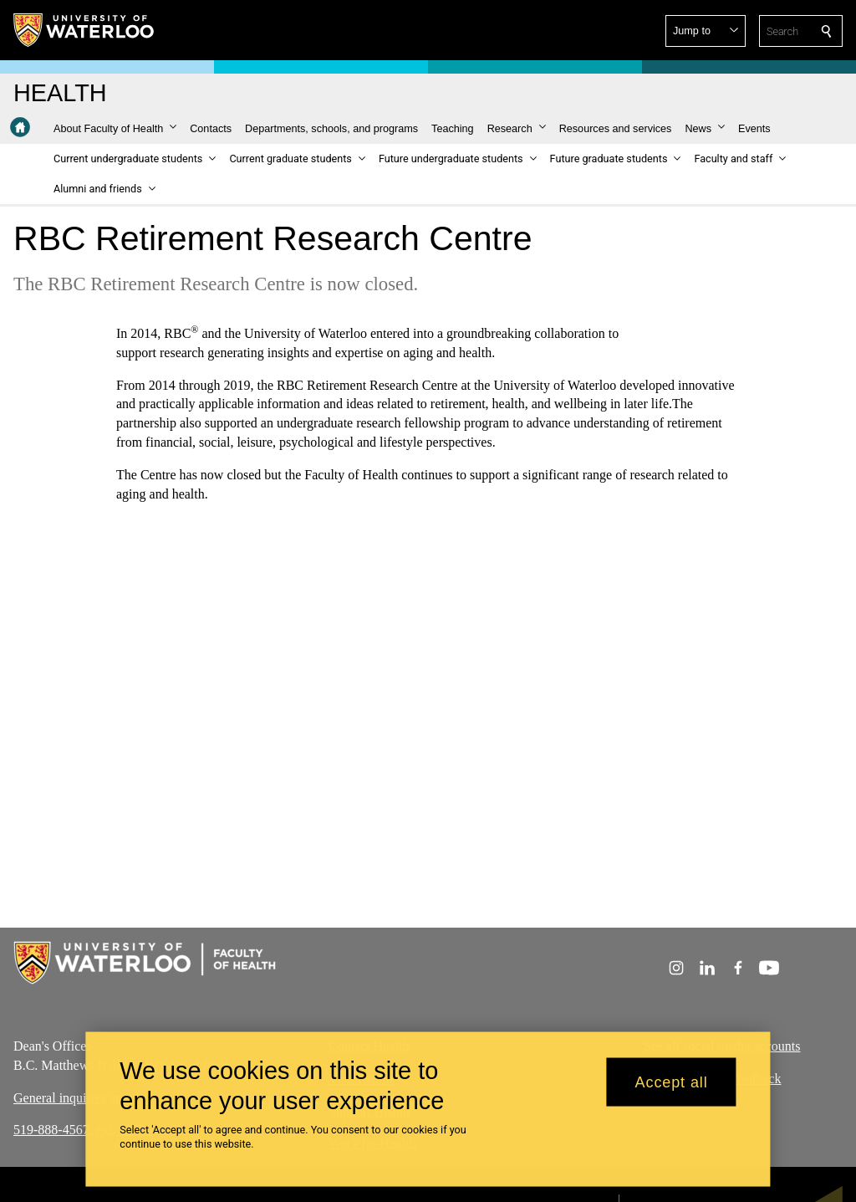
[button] (705, 31)
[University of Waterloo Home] (84, 30)
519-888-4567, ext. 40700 (82, 1130)
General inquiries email (76, 1097)
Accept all (671, 1081)
